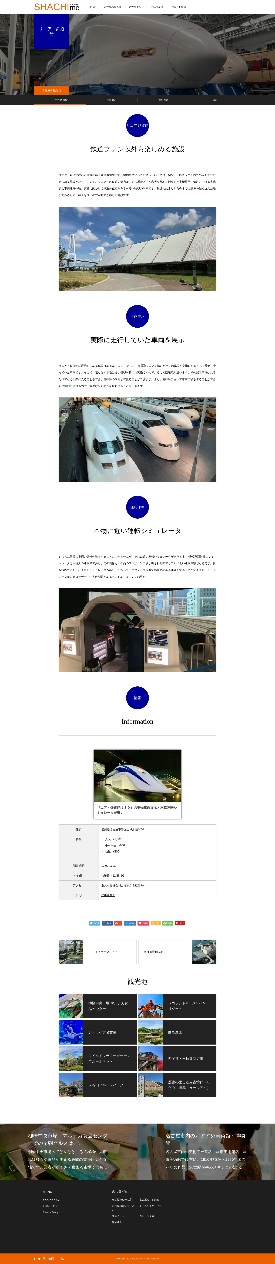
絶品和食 (117, 1222)
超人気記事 (157, 7)
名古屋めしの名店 (122, 1199)
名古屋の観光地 (112, 7)
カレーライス (146, 1215)
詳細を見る (108, 895)
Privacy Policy (50, 1212)
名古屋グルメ (136, 7)
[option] (69, 1152)
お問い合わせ (50, 1205)
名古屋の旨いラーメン (123, 1207)
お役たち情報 (178, 7)
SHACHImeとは (52, 1199)
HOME (92, 7)
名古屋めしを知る (149, 1199)
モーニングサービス (150, 1205)
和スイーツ (118, 1215)
